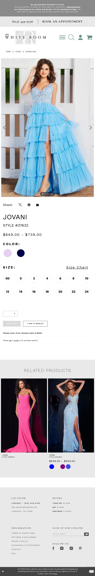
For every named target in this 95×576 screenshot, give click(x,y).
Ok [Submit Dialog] (91, 571)
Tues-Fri (57, 503)
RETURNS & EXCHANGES (23, 537)
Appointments (73, 7)
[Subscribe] (86, 534)
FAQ (13, 553)
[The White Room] (25, 37)
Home (8, 52)
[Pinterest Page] (80, 548)
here (55, 574)
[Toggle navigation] (62, 37)
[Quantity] (10, 314)
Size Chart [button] (77, 267)
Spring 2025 (30, 52)
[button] (71, 37)
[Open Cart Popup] (89, 37)
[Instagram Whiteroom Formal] (62, 548)
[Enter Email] (71, 533)
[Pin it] (29, 204)
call (10, 340)
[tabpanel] (47, 127)
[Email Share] (38, 204)
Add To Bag (12, 323)
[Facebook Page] (53, 548)
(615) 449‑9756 (32, 503)
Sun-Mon (57, 511)
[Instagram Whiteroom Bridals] (71, 548)
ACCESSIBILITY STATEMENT (25, 545)
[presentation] (24, 415)
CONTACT (16, 549)
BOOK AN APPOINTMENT (62, 21)
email (16, 340)
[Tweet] (20, 205)
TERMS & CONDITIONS (23, 533)
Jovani (18, 52)
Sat (54, 507)
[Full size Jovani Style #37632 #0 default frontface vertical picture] (47, 127)
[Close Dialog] (3, 571)
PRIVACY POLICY (19, 541)
